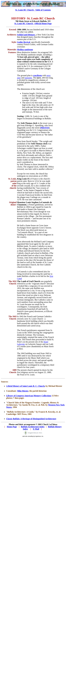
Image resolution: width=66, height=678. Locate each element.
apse (19, 78)
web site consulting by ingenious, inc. (33, 436)
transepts (28, 78)
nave (48, 75)
